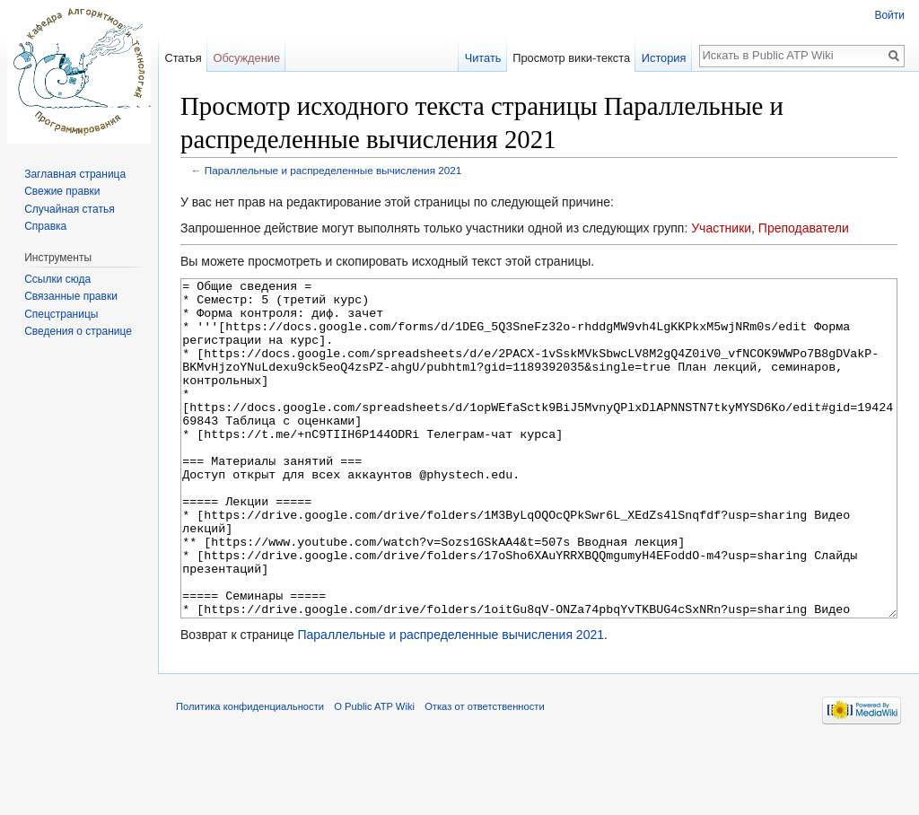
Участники (721, 228)
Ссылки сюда (57, 279)
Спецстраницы (61, 314)
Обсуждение (246, 58)
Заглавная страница (75, 174)
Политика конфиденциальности (250, 773)
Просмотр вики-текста (571, 58)
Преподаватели (803, 228)
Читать (483, 58)
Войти (889, 15)
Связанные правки (71, 296)
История (664, 58)
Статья (182, 58)
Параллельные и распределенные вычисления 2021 (333, 170)
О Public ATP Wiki (374, 773)
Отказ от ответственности (484, 773)
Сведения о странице (78, 331)
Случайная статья (69, 209)
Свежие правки (62, 191)
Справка (45, 226)
